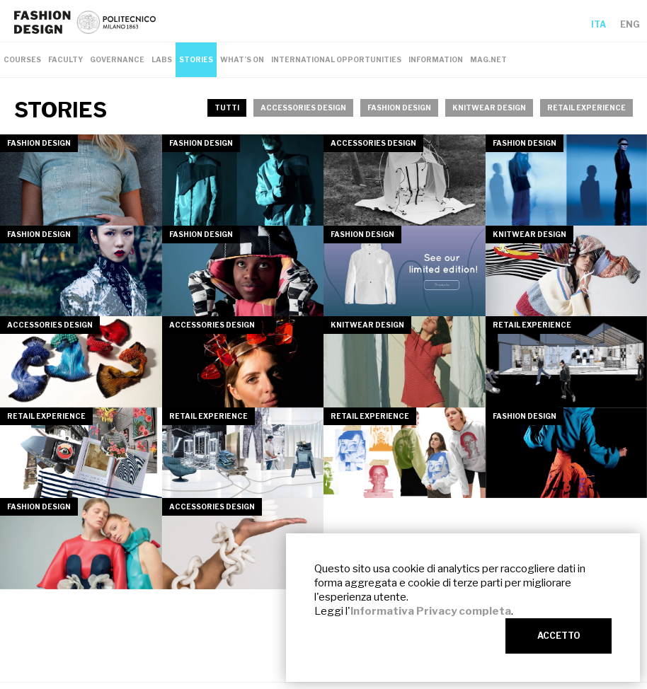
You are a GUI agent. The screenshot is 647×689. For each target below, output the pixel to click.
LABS (161, 59)
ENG (630, 24)
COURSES (22, 59)
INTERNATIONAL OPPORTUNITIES (336, 59)
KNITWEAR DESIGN (489, 107)
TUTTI (226, 107)
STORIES (196, 59)
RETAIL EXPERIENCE (586, 107)
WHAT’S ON (242, 59)
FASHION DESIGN (399, 107)
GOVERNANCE (117, 59)
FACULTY (65, 59)
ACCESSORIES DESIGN (303, 107)
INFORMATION (435, 59)
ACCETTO (558, 635)
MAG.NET (488, 59)
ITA (598, 24)
